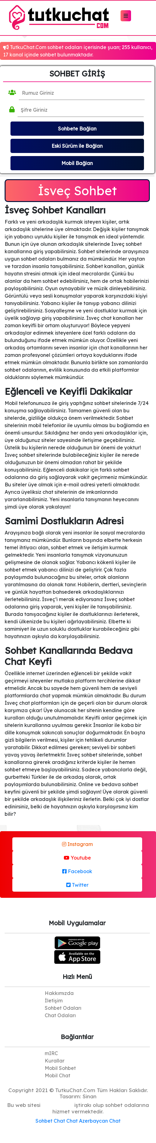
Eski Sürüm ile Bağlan (77, 146)
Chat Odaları (60, 1015)
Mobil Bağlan (77, 163)
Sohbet (43, 1121)
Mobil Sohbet (60, 1068)
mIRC (51, 1053)
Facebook (77, 871)
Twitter (77, 885)
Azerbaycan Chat (100, 1121)
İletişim (54, 1000)
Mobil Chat (57, 1075)
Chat (59, 1121)
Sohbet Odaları (63, 1008)
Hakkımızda (59, 993)
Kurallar (54, 1061)
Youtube (77, 858)
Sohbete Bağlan (77, 129)
